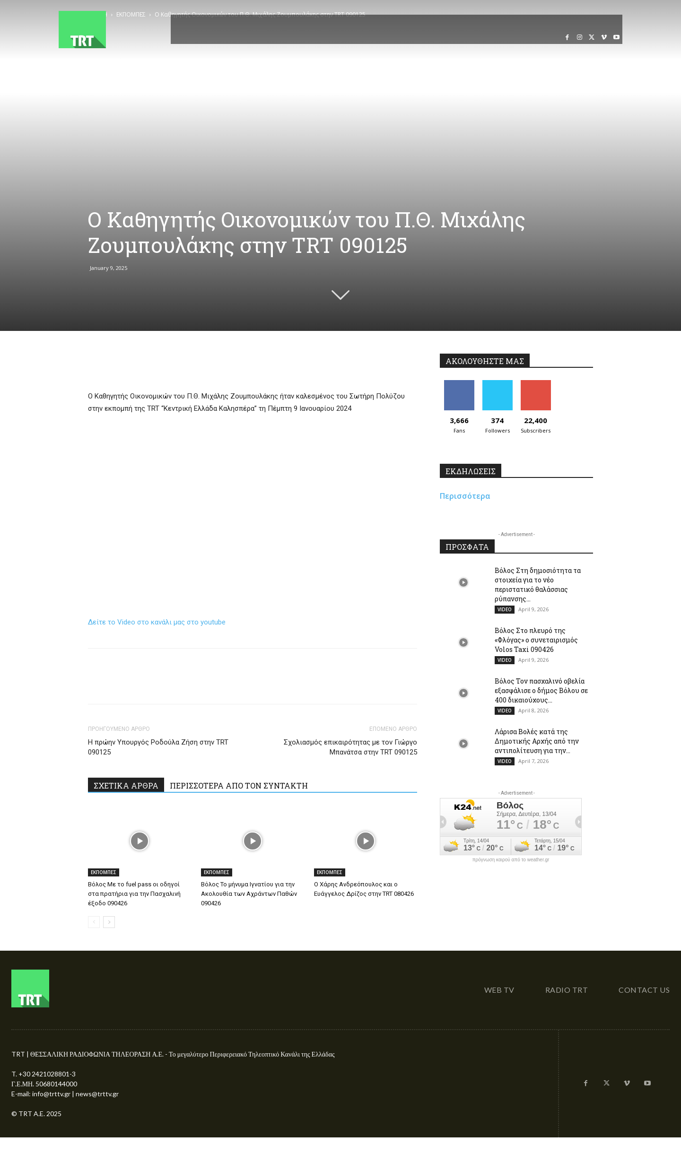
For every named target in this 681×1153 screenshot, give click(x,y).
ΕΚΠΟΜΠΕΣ (103, 872)
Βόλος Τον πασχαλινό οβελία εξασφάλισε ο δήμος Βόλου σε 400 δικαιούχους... (541, 690)
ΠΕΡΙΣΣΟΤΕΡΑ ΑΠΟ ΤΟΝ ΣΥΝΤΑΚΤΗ (239, 785)
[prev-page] (94, 922)
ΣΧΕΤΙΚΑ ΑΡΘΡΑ (126, 785)
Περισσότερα (465, 496)
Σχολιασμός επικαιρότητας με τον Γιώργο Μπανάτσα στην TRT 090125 (350, 747)
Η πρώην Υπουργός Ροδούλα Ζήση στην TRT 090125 (158, 747)
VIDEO (505, 609)
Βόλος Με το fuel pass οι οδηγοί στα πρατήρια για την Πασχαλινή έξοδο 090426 (134, 894)
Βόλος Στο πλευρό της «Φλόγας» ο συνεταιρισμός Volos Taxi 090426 (536, 640)
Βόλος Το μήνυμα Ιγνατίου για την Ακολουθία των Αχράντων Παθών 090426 (249, 894)
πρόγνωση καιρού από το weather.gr (511, 860)
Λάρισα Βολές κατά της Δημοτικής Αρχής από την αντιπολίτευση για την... (537, 741)
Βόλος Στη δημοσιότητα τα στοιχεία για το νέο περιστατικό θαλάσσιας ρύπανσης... (538, 584)
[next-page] (109, 922)
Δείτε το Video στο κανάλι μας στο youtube (157, 622)
